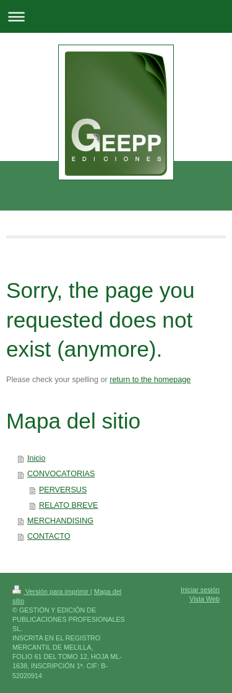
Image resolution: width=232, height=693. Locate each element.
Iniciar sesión (200, 589)
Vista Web (204, 599)
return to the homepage (150, 379)
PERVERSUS (63, 490)
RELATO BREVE (68, 505)
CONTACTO (49, 536)
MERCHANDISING (60, 520)
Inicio (36, 458)
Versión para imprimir (51, 591)
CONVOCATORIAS (61, 473)
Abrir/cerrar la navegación (116, 16)
